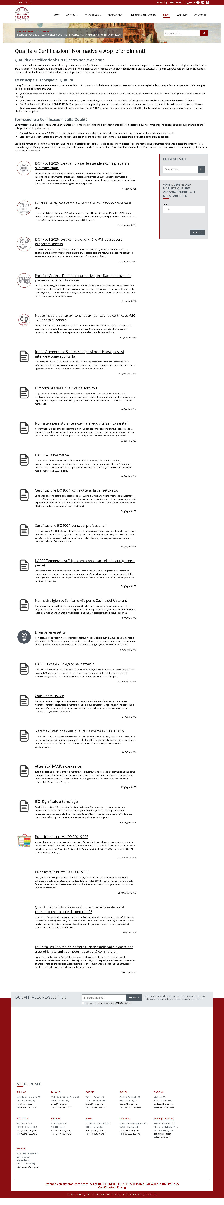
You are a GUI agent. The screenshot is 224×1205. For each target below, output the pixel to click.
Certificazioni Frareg (112, 1195)
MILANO (21, 1100)
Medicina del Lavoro (143, 15)
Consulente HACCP (51, 700)
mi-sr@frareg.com (59, 1112)
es (31, 2)
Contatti (200, 15)
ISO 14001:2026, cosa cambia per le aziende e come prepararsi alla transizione (79, 165)
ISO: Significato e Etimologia (59, 806)
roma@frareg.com (94, 1138)
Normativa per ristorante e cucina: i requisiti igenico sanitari (79, 423)
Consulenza (91, 15)
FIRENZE (55, 1126)
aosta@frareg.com (128, 1112)
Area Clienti (175, 2)
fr (26, 2)
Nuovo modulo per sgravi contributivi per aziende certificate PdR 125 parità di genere (77, 316)
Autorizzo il (89, 1011)
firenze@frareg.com (60, 1138)
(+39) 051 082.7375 (28, 1141)
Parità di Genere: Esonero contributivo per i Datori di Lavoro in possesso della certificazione (80, 276)
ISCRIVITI (134, 1005)
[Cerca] (204, 33)
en (20, 2)
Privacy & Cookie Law (147, 1202)
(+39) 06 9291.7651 (97, 1141)
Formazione (115, 15)
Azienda (70, 15)
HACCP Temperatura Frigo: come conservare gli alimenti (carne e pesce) (83, 564)
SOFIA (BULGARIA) (164, 1126)
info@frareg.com (25, 1112)
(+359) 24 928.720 (165, 1145)
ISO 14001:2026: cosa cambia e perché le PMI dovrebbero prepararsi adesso (84, 240)
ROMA (89, 1126)
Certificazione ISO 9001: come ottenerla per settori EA (81, 492)
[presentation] (186, 220)
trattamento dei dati (105, 1011)
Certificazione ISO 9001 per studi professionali (74, 527)
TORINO (90, 1100)
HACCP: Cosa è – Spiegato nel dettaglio (68, 669)
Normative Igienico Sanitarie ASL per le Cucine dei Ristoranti (77, 604)
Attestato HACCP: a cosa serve (61, 771)
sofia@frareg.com (162, 1141)
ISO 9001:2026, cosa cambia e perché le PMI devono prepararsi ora (79, 204)
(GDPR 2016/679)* (123, 1011)
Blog (165, 15)
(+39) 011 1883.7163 (98, 1115)
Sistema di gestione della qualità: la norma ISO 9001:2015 (84, 736)
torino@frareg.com (94, 1112)
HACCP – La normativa (54, 457)
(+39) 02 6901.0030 (28, 1115)
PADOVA (158, 1100)
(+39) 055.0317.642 (63, 1141)
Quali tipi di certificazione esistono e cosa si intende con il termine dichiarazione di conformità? (84, 913)
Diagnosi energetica (52, 637)
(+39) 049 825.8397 (165, 1115)
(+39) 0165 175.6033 (132, 1115)
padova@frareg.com (163, 1112)
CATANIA (125, 1126)
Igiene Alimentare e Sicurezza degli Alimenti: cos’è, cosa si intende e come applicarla (84, 352)
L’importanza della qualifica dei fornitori (69, 386)
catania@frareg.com (129, 1138)
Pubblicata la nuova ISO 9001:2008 (65, 841)
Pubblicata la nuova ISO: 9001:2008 (65, 876)
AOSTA (124, 1100)
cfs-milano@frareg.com (28, 1175)
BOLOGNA (23, 1126)
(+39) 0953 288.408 (131, 1141)
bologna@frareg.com (27, 1138)
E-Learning (162, 2)
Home (56, 15)
